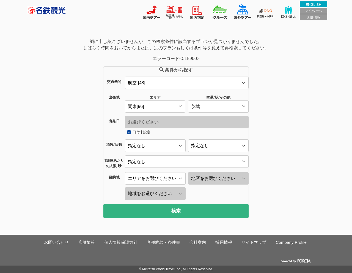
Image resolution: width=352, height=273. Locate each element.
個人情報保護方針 (121, 242)
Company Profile (291, 242)
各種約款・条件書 (163, 242)
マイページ (313, 11)
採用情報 (223, 242)
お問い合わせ (56, 242)
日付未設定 (141, 132)
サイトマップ (253, 242)
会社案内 (197, 242)
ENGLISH (313, 4)
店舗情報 (313, 17)
